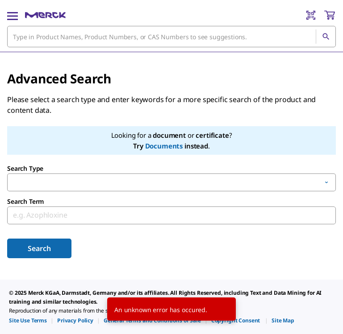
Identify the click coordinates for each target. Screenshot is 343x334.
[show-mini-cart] (329, 15)
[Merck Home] (45, 15)
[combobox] (171, 36)
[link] (28, 320)
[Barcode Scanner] (310, 15)
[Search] (325, 36)
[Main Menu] (12, 15)
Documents (164, 145)
